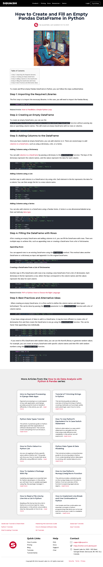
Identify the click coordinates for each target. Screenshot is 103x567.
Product (35, 3)
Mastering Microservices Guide (46, 523)
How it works (32, 542)
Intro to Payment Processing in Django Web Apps (33, 395)
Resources (55, 3)
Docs (49, 3)
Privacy (83, 561)
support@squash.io (81, 542)
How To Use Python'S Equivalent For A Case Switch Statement (68, 421)
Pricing (43, 3)
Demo (64, 3)
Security (71, 561)
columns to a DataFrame (19, 144)
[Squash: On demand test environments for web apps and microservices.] (10, 3)
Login (88, 3)
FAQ (54, 542)
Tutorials (30, 550)
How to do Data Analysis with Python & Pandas (60, 380)
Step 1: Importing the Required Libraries (24, 75)
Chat (54, 550)
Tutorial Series (32, 553)
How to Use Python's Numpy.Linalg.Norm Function (68, 472)
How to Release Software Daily (46, 527)
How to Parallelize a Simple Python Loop (37, 109)
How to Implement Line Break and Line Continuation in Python (68, 498)
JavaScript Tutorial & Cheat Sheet (12, 523)
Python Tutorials (7, 527)
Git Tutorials (40, 530)
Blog (28, 547)
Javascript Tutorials (77, 523)
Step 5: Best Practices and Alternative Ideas (25, 83)
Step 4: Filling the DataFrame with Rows (24, 81)
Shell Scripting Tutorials (9, 530)
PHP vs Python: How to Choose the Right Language (41, 293)
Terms (77, 561)
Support (56, 547)
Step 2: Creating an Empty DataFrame (23, 77)
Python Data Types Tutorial (32, 419)
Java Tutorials (75, 527)
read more (59, 409)
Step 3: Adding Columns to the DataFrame (24, 79)
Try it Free (95, 3)
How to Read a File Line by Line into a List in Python (31, 497)
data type (27, 212)
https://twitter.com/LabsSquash (85, 546)
